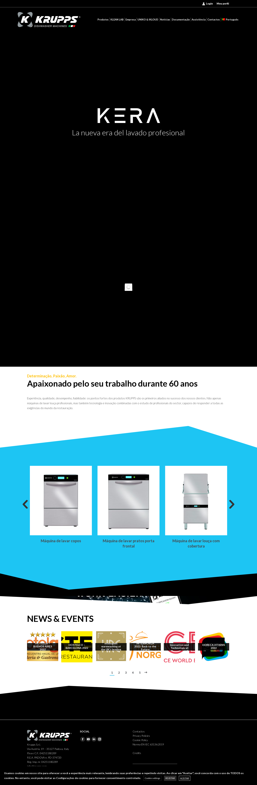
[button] (25, 504)
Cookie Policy (140, 740)
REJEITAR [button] (170, 778)
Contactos (139, 731)
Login (207, 3)
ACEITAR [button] (184, 778)
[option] (61, 504)
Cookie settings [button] (152, 778)
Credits (137, 753)
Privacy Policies (141, 735)
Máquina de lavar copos (61, 540)
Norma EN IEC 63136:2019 (148, 744)
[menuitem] (223, 3)
